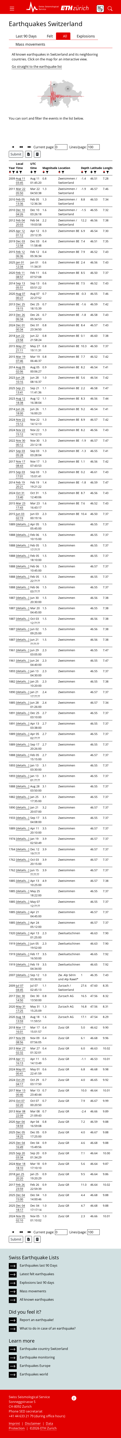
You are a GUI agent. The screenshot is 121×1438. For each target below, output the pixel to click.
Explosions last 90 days (37, 1282)
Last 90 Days (24, 36)
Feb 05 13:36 (20, 201)
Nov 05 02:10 (20, 1218)
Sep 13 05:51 (20, 285)
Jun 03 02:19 (20, 516)
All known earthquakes (37, 1299)
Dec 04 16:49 (20, 1145)
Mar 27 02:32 (20, 1050)
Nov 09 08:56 (20, 1040)
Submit (16, 154)
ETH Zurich (48, 1428)
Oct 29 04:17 (20, 1082)
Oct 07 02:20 (20, 1103)
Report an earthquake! (37, 1320)
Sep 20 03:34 (20, 1155)
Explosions (84, 35)
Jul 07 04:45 (19, 988)
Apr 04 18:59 (20, 1124)
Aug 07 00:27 (20, 296)
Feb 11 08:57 (20, 275)
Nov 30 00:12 (20, 443)
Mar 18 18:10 (20, 1166)
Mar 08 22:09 (20, 1113)
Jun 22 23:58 (20, 338)
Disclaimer (33, 1423)
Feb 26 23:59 (20, 1187)
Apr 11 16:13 (20, 1061)
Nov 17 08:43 (20, 464)
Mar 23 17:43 (20, 505)
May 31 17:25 (21, 1009)
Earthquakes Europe (35, 1365)
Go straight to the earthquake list (37, 66)
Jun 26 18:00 (20, 411)
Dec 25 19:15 (20, 306)
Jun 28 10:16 (20, 380)
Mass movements (28, 44)
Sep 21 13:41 (20, 390)
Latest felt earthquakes (37, 1274)
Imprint (14, 1423)
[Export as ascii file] (37, 154)
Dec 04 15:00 (20, 1197)
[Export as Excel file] (28, 154)
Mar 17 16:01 (20, 1029)
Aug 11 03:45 (20, 181)
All (63, 36)
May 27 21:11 (21, 348)
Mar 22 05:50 (20, 191)
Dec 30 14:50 (20, 998)
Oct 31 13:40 (20, 495)
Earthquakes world (34, 1374)
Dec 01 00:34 (20, 327)
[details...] (22, 524)
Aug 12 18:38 (20, 401)
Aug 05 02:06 (20, 369)
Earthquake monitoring (37, 1357)
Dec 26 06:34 (20, 317)
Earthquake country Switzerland (44, 1349)
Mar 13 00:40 (20, 1092)
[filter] (13, 172)
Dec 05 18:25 (20, 1134)
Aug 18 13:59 (20, 1019)
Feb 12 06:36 (20, 254)
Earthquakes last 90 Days (38, 1265)
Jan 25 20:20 (20, 1176)
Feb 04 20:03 (20, 222)
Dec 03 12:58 (20, 243)
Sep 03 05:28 (20, 453)
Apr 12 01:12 (20, 233)
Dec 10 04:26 (20, 212)
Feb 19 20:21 (20, 484)
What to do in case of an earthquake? (48, 1328)
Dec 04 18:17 (20, 1208)
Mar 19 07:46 (20, 359)
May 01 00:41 (21, 1071)
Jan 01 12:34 (20, 264)
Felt (48, 36)
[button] (13, 8)
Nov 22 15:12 (20, 422)
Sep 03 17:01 (20, 474)
